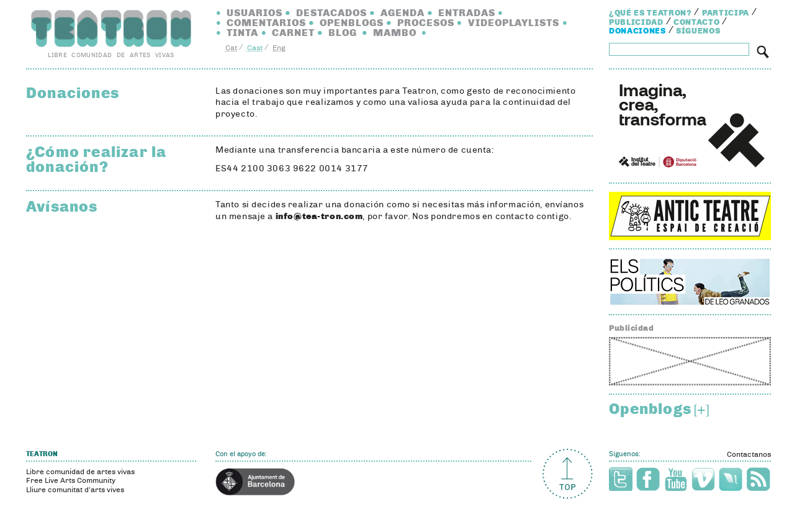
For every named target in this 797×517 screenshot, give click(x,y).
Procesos (425, 23)
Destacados (331, 13)
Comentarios (266, 23)
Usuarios (254, 13)
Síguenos (698, 31)
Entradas (466, 13)
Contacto (696, 22)
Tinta (242, 32)
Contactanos (749, 454)
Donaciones (637, 31)
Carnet (293, 32)
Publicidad (636, 22)
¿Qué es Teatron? (650, 13)
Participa (725, 13)
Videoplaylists (514, 23)
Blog (342, 32)
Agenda (402, 13)
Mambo (395, 32)
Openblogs (352, 23)
